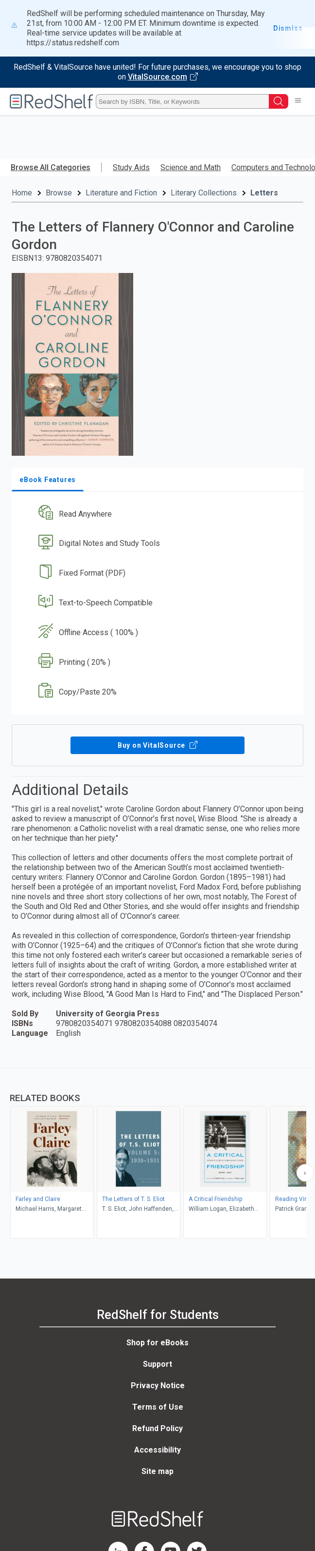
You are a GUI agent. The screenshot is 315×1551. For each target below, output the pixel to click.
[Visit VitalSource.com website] (157, 72)
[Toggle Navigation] (298, 101)
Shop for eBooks (157, 1342)
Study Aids (131, 167)
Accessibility (157, 1449)
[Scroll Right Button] (305, 1173)
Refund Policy (157, 1428)
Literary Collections (204, 192)
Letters (264, 192)
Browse (59, 192)
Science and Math (190, 167)
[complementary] (157, 1154)
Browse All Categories (50, 167)
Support (157, 1364)
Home (22, 192)
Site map (157, 1471)
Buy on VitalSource (157, 745)
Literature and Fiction (121, 192)
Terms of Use (157, 1407)
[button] (156, 514)
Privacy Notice (158, 1385)
